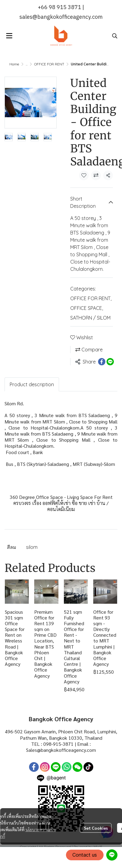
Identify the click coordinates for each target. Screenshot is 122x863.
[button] (114, 36)
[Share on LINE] (110, 361)
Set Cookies (96, 828)
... (27, 64)
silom (32, 547)
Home (14, 64)
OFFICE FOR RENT (49, 64)
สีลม (11, 547)
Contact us (84, 855)
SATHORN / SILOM (90, 318)
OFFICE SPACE (86, 308)
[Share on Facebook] (101, 361)
